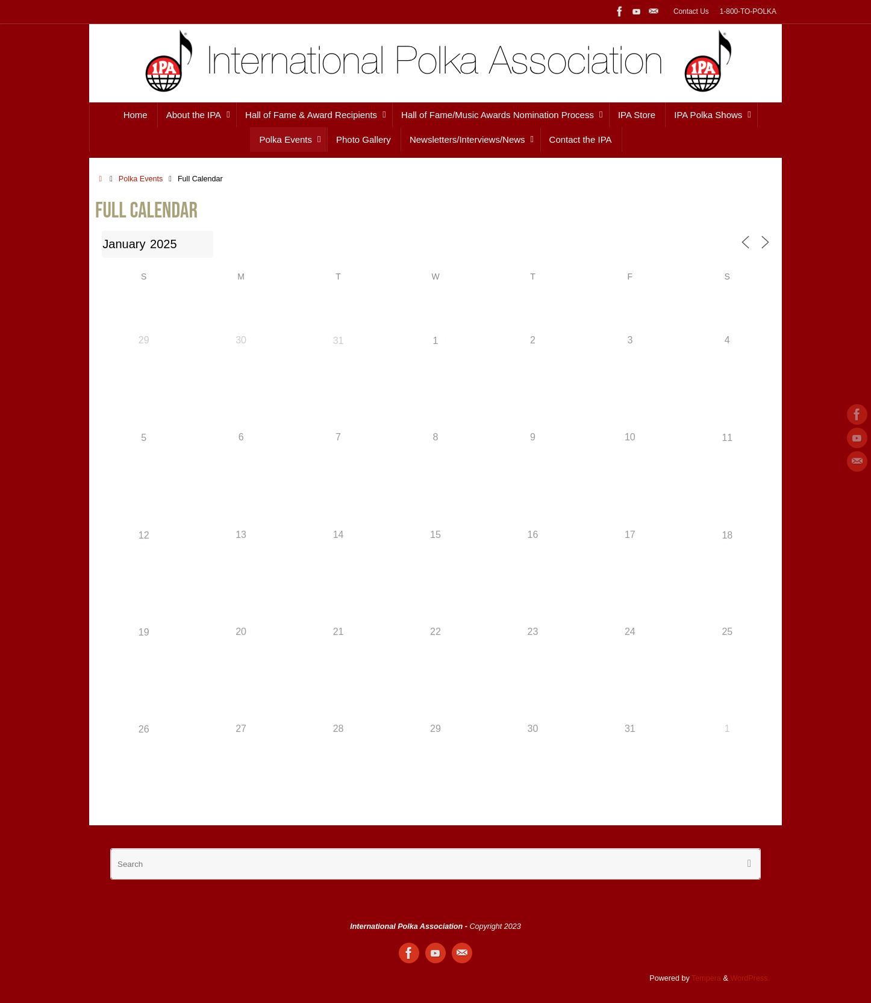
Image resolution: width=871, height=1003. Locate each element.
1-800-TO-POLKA (748, 11)
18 (727, 535)
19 (144, 632)
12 (144, 535)
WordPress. (750, 978)
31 (338, 341)
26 (144, 729)
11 (727, 438)
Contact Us (691, 11)
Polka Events (141, 179)
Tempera (706, 978)
